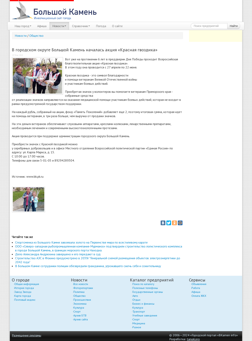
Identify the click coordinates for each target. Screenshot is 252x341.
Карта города (22, 296)
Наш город (23, 26)
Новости (59, 26)
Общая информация (26, 284)
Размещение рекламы (26, 335)
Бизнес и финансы (143, 303)
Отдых (136, 299)
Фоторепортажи (83, 288)
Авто (135, 296)
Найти (234, 26)
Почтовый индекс (24, 299)
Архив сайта (80, 319)
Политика (78, 292)
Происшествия (82, 299)
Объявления (199, 284)
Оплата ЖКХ (199, 296)
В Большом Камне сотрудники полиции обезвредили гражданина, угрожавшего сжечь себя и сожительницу (88, 266)
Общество (36, 36)
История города (24, 288)
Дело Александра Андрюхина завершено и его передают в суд (58, 254)
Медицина (138, 323)
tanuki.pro (193, 339)
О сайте (117, 26)
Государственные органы (147, 292)
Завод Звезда (22, 292)
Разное (136, 327)
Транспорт (138, 311)
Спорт (77, 311)
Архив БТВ (79, 315)
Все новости (80, 284)
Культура (78, 307)
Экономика (79, 303)
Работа (196, 288)
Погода (101, 26)
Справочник (81, 26)
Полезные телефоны (145, 288)
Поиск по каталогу (143, 284)
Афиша (41, 26)
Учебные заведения (144, 315)
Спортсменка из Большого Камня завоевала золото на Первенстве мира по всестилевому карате (81, 242)
